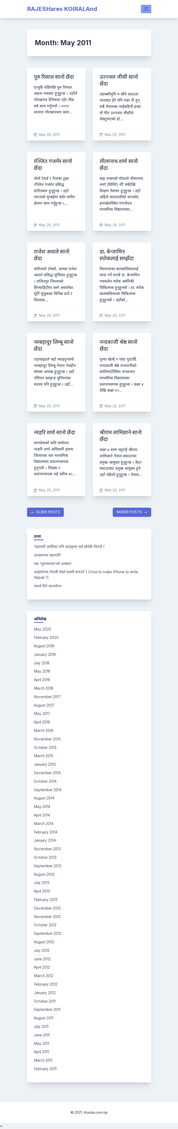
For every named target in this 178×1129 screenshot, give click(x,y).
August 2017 (44, 705)
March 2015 (43, 756)
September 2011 (47, 1009)
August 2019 (44, 646)
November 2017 (47, 697)
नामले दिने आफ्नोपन (47, 586)
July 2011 (41, 1026)
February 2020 (46, 637)
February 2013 (45, 899)
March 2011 (43, 1060)
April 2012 (42, 967)
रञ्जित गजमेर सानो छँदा (53, 164)
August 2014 (44, 798)
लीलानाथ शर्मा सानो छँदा (119, 164)
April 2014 (42, 815)
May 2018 (42, 671)
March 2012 (43, 975)
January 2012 (45, 992)
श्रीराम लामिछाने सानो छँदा (121, 436)
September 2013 (47, 866)
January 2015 (45, 764)
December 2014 (47, 773)
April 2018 (42, 679)
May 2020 (42, 629)
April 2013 (42, 891)
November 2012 (47, 916)
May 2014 (42, 806)
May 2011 (41, 1043)
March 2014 (43, 823)
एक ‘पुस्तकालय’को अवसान (52, 563)
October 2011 (45, 1001)
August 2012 (44, 942)
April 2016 (42, 722)
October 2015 (45, 747)
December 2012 (47, 908)
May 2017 (42, 713)
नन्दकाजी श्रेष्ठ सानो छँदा (118, 345)
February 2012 (45, 984)
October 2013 (45, 857)
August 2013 (44, 874)
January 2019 (45, 654)
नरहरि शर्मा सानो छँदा (54, 432)
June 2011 (42, 1035)
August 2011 (43, 1018)
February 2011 (45, 1069)
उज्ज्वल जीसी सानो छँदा (119, 80)
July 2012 (41, 950)
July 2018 (41, 663)
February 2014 (45, 832)
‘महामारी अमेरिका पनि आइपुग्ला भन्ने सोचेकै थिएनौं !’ (69, 546)
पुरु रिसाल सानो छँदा (54, 77)
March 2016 (43, 730)
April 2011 (41, 1052)
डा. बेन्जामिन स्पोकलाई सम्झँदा (117, 255)
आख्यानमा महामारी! (47, 555)
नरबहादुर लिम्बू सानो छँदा (54, 345)
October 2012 (45, 925)
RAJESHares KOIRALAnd (62, 8)
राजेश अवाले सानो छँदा (51, 255)
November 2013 (47, 849)
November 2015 (47, 739)
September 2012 (47, 933)
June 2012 (42, 959)
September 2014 (47, 790)
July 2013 (41, 882)
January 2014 (45, 840)
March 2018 (43, 688)
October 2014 (45, 781)
